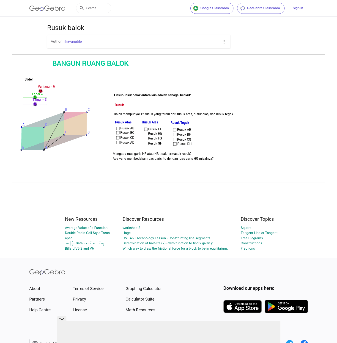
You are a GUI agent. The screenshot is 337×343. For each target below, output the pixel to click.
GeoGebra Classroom (260, 8)
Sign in (298, 8)
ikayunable (73, 41)
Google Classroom (211, 8)
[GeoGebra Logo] (47, 8)
